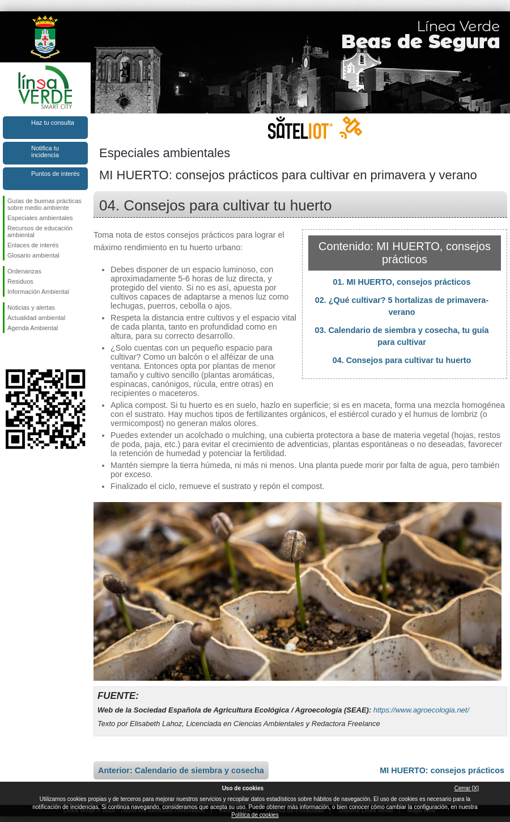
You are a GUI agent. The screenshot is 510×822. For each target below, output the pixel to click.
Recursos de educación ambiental (40, 231)
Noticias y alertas (31, 307)
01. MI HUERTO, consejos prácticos (402, 281)
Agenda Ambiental (32, 327)
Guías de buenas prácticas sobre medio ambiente (44, 204)
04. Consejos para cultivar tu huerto (402, 360)
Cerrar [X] (466, 788)
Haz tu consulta (52, 122)
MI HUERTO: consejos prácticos (442, 770)
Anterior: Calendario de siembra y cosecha (181, 770)
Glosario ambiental (33, 255)
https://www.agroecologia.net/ (421, 710)
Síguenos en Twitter (28, 351)
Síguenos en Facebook (9, 351)
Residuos (20, 281)
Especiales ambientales (40, 217)
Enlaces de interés (33, 245)
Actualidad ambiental (36, 317)
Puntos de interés (55, 173)
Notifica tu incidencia (45, 151)
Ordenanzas (24, 271)
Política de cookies (254, 815)
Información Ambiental (38, 291)
